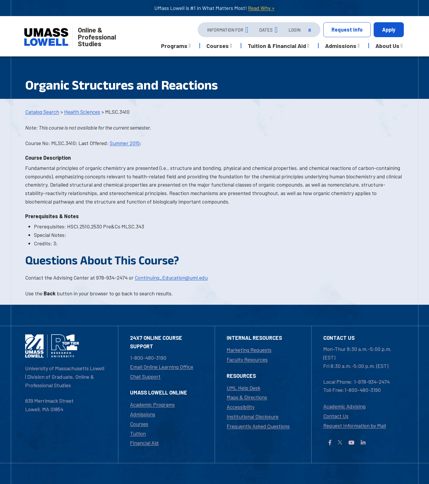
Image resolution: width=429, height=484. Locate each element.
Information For (225, 29)
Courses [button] (217, 45)
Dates (266, 29)
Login (294, 29)
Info (347, 29)
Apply (388, 29)
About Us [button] (387, 45)
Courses (139, 424)
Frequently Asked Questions (258, 426)
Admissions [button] (340, 45)
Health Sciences (82, 111)
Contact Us (335, 416)
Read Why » (261, 8)
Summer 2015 (125, 143)
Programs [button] (174, 45)
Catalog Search (42, 111)
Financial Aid (144, 443)
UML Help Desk (243, 388)
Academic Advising (344, 406)
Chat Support (145, 376)
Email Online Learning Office (161, 367)
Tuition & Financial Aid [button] (277, 45)
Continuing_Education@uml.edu (171, 277)
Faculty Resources (247, 359)
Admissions (142, 414)
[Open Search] (309, 30)
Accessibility (240, 407)
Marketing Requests (249, 350)
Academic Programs (152, 404)
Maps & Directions (247, 397)
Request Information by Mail (354, 425)
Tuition (138, 433)
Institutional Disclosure (252, 416)
